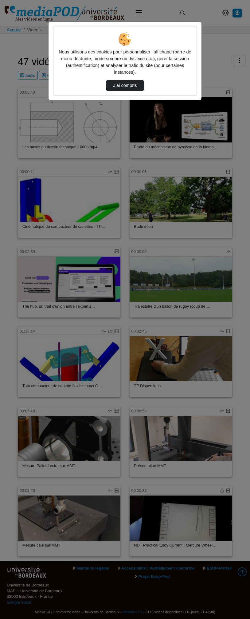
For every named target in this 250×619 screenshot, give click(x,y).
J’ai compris (125, 85)
